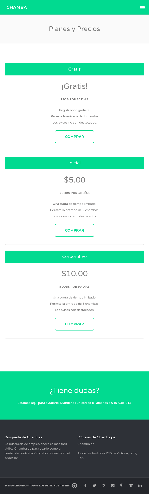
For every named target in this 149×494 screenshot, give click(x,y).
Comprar (74, 137)
